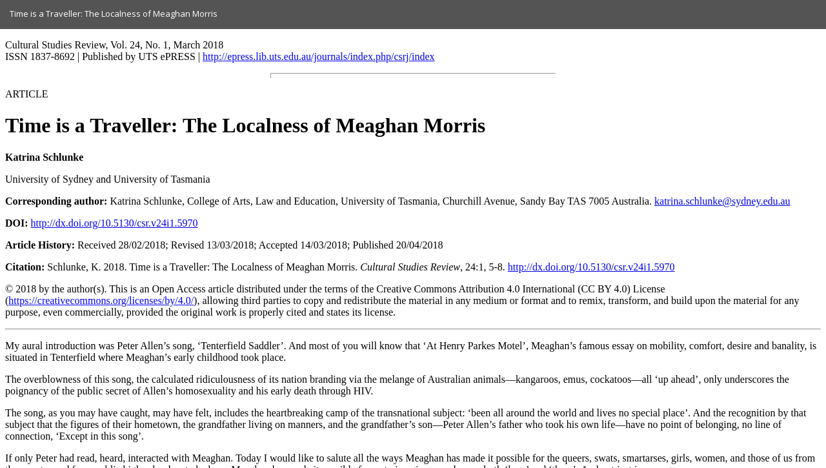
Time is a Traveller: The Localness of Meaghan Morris (113, 13)
